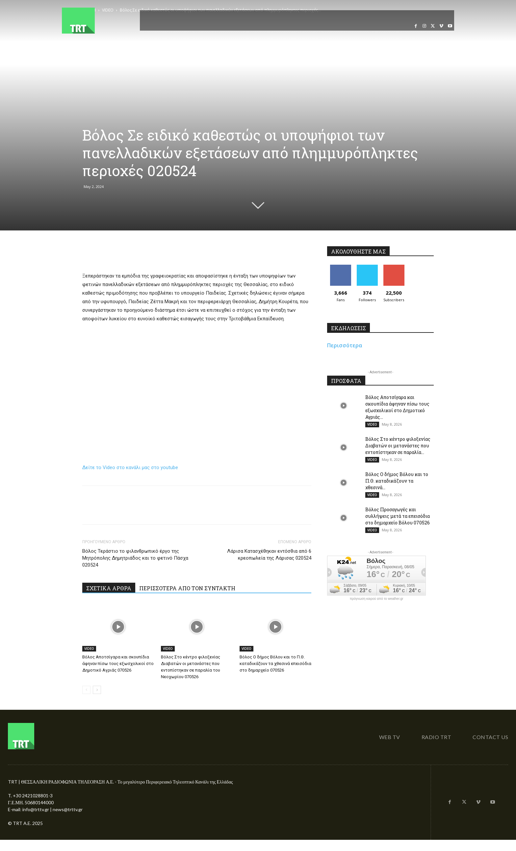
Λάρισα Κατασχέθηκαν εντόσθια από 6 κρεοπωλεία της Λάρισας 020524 (269, 554)
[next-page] (97, 690)
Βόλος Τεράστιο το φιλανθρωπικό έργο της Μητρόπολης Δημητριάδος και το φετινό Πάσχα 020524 (135, 558)
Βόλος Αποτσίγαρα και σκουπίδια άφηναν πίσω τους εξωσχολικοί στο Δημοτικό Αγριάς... (397, 407)
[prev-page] (86, 690)
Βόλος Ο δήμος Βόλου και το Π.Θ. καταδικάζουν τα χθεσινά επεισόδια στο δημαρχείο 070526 (275, 663)
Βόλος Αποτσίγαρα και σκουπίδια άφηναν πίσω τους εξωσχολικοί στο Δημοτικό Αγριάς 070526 (118, 663)
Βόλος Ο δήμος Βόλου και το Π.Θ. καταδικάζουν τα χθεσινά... (396, 481)
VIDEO (89, 648)
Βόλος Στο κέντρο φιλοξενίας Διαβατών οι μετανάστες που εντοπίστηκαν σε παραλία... (397, 445)
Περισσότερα (344, 345)
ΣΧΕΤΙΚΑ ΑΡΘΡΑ (108, 588)
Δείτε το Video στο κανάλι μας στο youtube (130, 467)
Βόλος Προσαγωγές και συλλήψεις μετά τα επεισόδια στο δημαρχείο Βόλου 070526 (397, 516)
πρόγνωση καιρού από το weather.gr (376, 598)
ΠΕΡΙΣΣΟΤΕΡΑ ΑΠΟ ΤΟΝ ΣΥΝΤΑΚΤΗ (187, 588)
